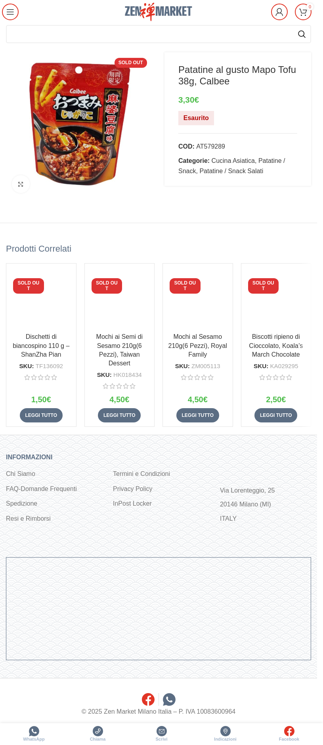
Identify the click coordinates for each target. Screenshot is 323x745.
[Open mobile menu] (11, 12)
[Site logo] (158, 11)
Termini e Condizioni (141, 473)
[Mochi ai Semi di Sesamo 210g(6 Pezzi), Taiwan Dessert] (120, 298)
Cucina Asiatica (233, 160)
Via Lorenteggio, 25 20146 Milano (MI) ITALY (247, 504)
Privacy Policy (133, 488)
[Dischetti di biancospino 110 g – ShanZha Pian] (41, 298)
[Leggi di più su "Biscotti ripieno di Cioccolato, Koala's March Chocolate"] (275, 415)
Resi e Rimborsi (28, 518)
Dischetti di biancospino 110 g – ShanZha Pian (41, 345)
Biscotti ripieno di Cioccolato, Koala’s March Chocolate (276, 345)
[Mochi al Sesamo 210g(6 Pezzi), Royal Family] (198, 298)
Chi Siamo (20, 473)
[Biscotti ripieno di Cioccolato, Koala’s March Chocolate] (276, 298)
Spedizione (21, 503)
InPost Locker (132, 503)
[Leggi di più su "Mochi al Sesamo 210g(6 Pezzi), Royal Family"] (197, 415)
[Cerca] (158, 34)
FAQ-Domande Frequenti (41, 488)
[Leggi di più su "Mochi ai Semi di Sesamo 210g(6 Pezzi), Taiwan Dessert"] (119, 415)
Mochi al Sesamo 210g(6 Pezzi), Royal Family (197, 345)
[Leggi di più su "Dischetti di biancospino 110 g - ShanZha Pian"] (41, 415)
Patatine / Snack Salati (231, 171)
